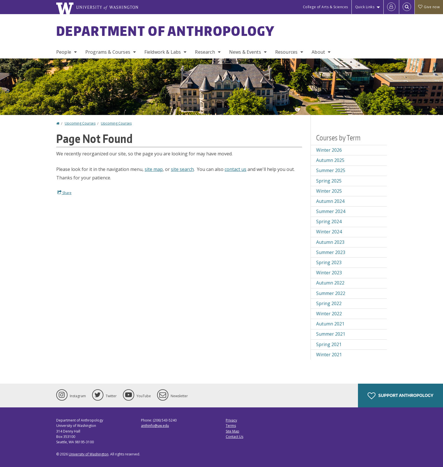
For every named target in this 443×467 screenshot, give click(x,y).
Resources (286, 52)
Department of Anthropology (165, 30)
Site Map (232, 431)
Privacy (231, 420)
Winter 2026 (329, 150)
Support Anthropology (400, 396)
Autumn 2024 (330, 201)
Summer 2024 (330, 211)
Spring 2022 (329, 303)
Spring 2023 (329, 262)
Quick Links (365, 7)
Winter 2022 (329, 313)
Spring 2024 (329, 221)
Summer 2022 (330, 293)
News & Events (245, 52)
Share (64, 192)
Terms (231, 425)
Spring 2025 (329, 181)
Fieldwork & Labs (162, 52)
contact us (235, 169)
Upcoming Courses (80, 123)
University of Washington (88, 454)
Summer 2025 (330, 170)
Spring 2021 (329, 344)
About (318, 52)
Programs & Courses (107, 52)
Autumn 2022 (330, 283)
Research (205, 52)
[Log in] (391, 7)
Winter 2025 (329, 191)
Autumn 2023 (330, 242)
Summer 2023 (330, 252)
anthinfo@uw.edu (155, 425)
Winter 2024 (329, 232)
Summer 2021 (330, 334)
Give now (429, 7)
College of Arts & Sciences (325, 7)
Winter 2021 (329, 354)
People (63, 52)
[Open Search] (406, 7)
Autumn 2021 (330, 324)
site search (182, 169)
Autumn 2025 (330, 160)
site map (154, 169)
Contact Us (234, 436)
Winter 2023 (329, 273)
